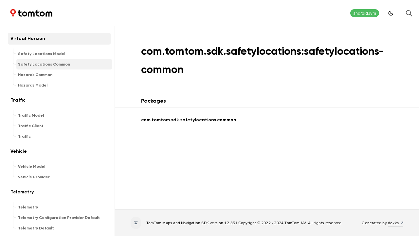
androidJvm (364, 13)
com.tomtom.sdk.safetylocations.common (188, 120)
